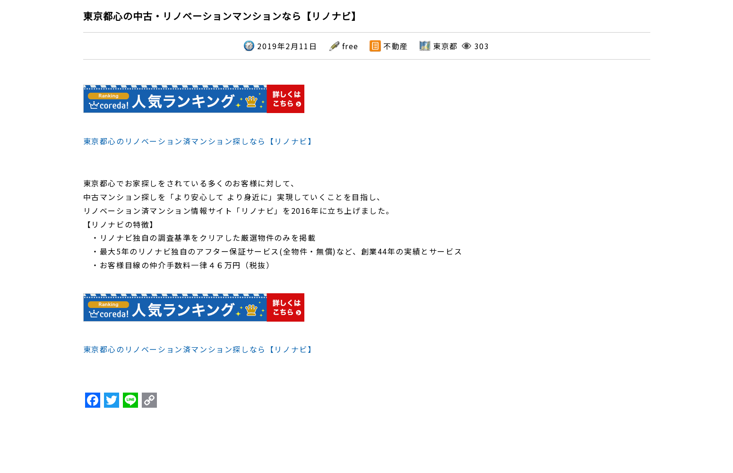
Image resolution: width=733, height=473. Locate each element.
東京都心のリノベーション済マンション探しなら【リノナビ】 (199, 141)
